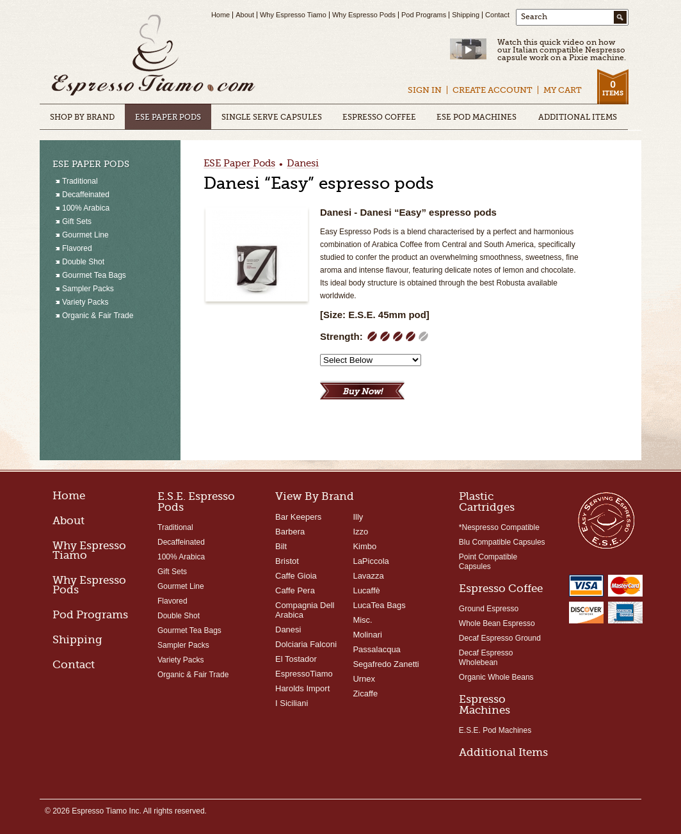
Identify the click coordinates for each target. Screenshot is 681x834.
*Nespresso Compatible (499, 527)
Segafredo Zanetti (386, 664)
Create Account (493, 90)
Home (220, 15)
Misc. (362, 620)
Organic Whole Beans (496, 677)
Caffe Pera (295, 590)
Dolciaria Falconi (306, 644)
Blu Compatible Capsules (502, 542)
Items (612, 88)
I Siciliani (291, 703)
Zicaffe (365, 693)
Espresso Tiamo (153, 56)
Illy (358, 517)
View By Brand (314, 496)
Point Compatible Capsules (488, 561)
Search (534, 16)
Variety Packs (180, 659)
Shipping (465, 15)
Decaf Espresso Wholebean (486, 657)
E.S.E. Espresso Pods (196, 501)
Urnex (364, 679)
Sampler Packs (183, 645)
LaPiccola (371, 561)
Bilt (281, 546)
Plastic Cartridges (487, 501)
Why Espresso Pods (364, 15)
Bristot (287, 561)
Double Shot (178, 615)
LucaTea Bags (379, 605)
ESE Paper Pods (239, 163)
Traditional (175, 527)
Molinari (367, 634)
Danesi (303, 163)
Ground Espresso (488, 608)
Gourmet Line (180, 586)
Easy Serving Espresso (606, 520)
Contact (497, 15)
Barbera (290, 531)
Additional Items (503, 752)
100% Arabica (181, 556)
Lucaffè (366, 590)
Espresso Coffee (501, 588)
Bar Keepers (298, 517)
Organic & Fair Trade (192, 674)
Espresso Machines (484, 704)
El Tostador (296, 659)
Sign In (425, 90)
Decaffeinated (181, 542)
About (245, 15)
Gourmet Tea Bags (189, 630)
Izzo (360, 531)
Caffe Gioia (296, 576)
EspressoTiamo (304, 673)
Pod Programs (423, 15)
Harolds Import (302, 688)
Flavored (172, 601)
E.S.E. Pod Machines (495, 730)
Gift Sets (172, 571)
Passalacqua (376, 649)
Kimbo (364, 546)
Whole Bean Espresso (497, 623)
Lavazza (368, 576)
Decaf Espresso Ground (500, 638)
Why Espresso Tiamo (293, 15)
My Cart (562, 90)
